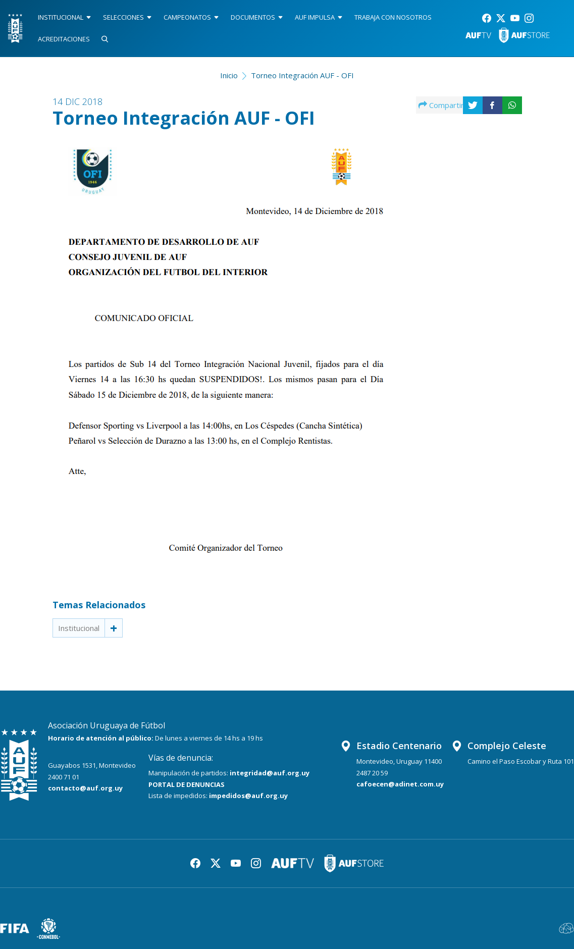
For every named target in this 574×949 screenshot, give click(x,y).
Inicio (229, 75)
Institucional (78, 628)
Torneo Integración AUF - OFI (302, 75)
